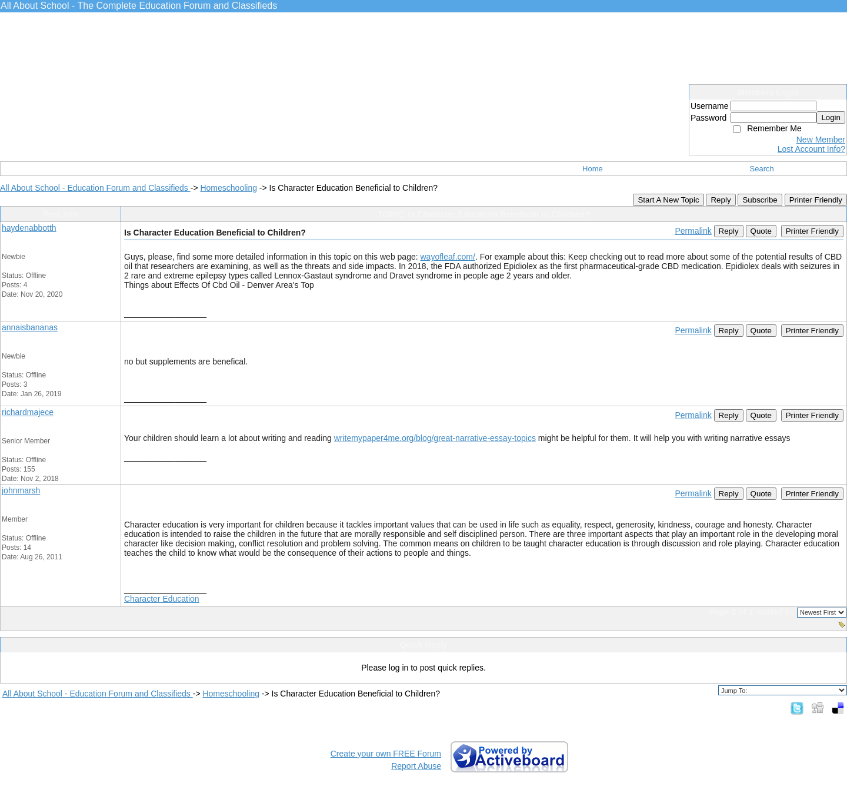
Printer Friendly (815, 199)
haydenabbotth (29, 228)
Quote (761, 231)
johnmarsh (21, 490)
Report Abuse (416, 766)
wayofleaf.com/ (448, 256)
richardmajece (28, 412)
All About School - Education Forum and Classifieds (95, 188)
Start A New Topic (668, 199)
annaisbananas (30, 327)
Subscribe (759, 199)
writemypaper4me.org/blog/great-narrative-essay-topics (435, 438)
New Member (820, 139)
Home (592, 168)
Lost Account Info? (811, 149)
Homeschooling (228, 188)
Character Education (161, 598)
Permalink (693, 231)
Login (831, 117)
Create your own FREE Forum (386, 753)
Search (762, 168)
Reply (721, 199)
